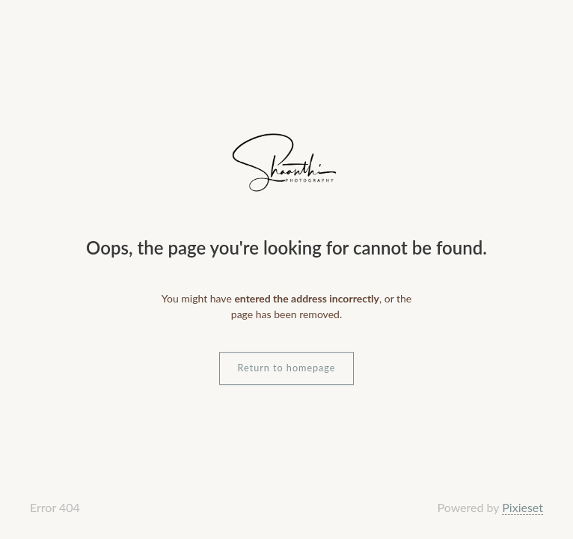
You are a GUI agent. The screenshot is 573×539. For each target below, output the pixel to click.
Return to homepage (287, 368)
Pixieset (522, 507)
